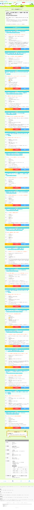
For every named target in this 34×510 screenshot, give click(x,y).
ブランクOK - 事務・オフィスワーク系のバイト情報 (15, 500)
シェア (12, 481)
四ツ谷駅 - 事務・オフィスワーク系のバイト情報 (23, 497)
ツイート (21, 481)
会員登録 (23, 2)
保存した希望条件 (8, 5)
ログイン (26, 2)
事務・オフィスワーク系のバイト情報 (3, 492)
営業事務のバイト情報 (10, 492)
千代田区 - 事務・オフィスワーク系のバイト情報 (4, 497)
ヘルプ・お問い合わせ (29, 2)
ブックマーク (29, 481)
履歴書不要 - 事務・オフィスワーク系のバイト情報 (5, 500)
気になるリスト (3, 5)
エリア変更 (13, 3)
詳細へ (25, 88)
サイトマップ (33, 2)
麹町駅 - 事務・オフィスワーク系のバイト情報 (14, 497)
